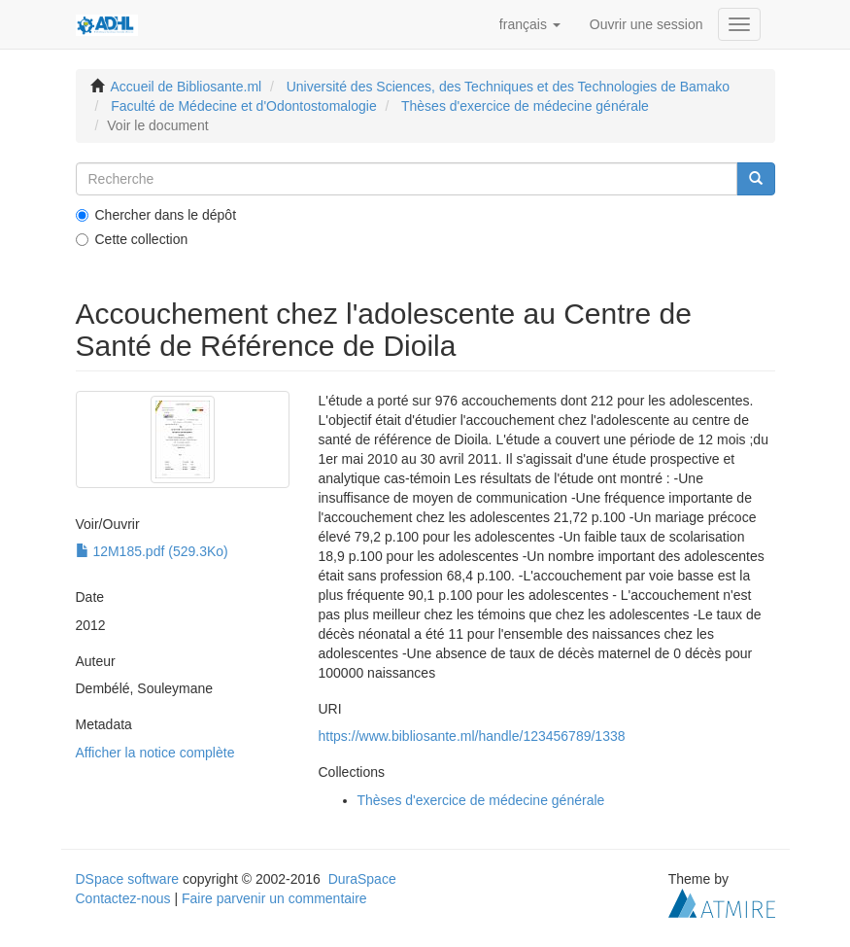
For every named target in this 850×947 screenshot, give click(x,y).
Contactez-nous (123, 898)
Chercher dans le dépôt (156, 215)
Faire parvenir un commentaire (274, 898)
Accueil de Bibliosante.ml (186, 86)
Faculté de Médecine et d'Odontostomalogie (244, 106)
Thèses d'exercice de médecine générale (525, 106)
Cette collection (132, 239)
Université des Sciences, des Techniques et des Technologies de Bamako (508, 86)
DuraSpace (362, 879)
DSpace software (128, 879)
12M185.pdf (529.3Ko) (152, 551)
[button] (530, 24)
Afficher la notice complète (155, 752)
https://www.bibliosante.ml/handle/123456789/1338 (472, 736)
